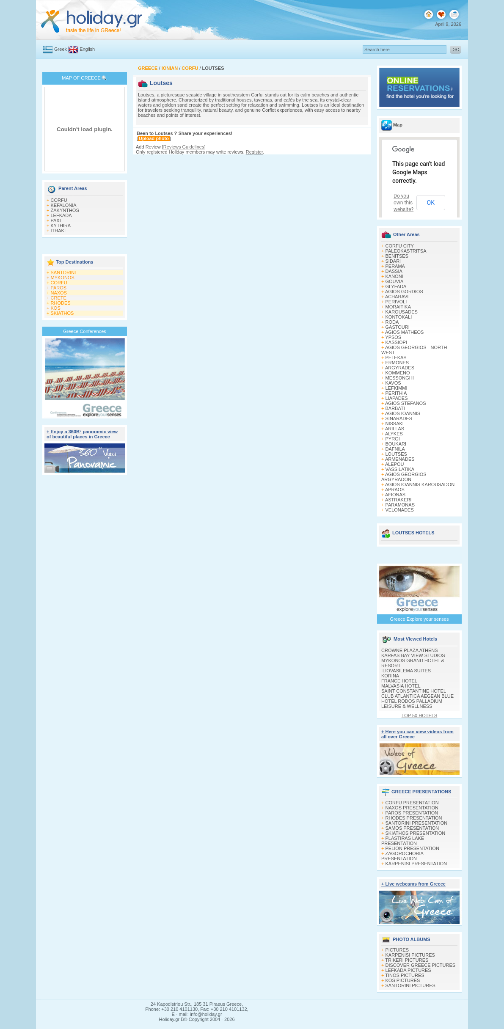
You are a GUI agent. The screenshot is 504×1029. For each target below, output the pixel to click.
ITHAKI (58, 230)
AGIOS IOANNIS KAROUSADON (419, 484)
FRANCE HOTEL (399, 680)
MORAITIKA (398, 306)
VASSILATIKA (400, 469)
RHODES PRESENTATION (414, 817)
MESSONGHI (400, 377)
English (87, 49)
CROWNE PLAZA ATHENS (409, 650)
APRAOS (395, 489)
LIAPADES (397, 398)
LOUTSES (396, 454)
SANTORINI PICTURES (410, 985)
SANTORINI (63, 272)
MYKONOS (62, 277)
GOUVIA (395, 281)
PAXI (56, 220)
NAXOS (59, 292)
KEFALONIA (64, 205)
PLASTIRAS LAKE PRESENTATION (402, 841)
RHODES (61, 302)
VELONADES (400, 509)
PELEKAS (396, 357)
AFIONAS (395, 494)
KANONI (394, 276)
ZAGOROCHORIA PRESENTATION (402, 856)
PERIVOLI (396, 301)
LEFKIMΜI (397, 388)
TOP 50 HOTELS (420, 715)
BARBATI (395, 408)
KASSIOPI (396, 342)
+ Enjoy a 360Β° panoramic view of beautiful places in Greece (82, 434)
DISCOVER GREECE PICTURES (421, 965)
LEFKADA (61, 215)
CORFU (59, 200)
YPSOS (393, 337)
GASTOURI (398, 327)
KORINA (390, 675)
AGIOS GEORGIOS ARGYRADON (404, 477)
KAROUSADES (402, 311)
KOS (56, 308)
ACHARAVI (396, 296)
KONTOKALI (399, 316)
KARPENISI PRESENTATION (416, 863)
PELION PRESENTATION (412, 848)
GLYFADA (396, 286)
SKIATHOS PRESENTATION (416, 833)
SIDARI (393, 261)
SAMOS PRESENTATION (412, 828)
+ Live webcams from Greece (413, 883)
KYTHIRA (61, 225)
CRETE (58, 297)
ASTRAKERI (398, 499)
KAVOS (393, 382)
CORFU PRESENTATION (412, 802)
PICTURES (397, 949)
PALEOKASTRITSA (406, 250)
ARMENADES (400, 459)
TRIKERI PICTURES (406, 960)
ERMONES (397, 362)
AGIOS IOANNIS (402, 413)
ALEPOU (394, 464)
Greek (60, 49)
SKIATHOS (62, 313)
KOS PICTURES (403, 980)
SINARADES (399, 418)
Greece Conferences (84, 331)
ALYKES (394, 433)
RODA (392, 322)
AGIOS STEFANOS (405, 403)
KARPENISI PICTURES (410, 954)
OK (431, 202)
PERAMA (395, 266)
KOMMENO (398, 372)
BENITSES (397, 256)
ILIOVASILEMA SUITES (406, 670)
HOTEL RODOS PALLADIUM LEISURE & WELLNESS (411, 704)
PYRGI (393, 438)
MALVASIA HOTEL (401, 685)
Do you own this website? (403, 202)
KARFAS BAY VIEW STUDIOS (413, 655)
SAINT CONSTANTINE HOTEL (413, 690)
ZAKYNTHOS (65, 210)
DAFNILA (395, 448)
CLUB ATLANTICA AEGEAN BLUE (417, 696)
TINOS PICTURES (404, 975)
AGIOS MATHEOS (404, 332)
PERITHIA (396, 393)
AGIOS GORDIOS (404, 291)
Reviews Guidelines (183, 146)
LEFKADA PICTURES (408, 970)
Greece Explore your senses (419, 619)
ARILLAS (394, 428)
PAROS (59, 287)
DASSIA (394, 271)
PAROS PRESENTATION (412, 812)
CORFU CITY (400, 245)
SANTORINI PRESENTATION (417, 822)
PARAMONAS (400, 504)
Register (254, 151)
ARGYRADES (399, 367)
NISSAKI (395, 423)
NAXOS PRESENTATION (412, 807)
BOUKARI (396, 443)
